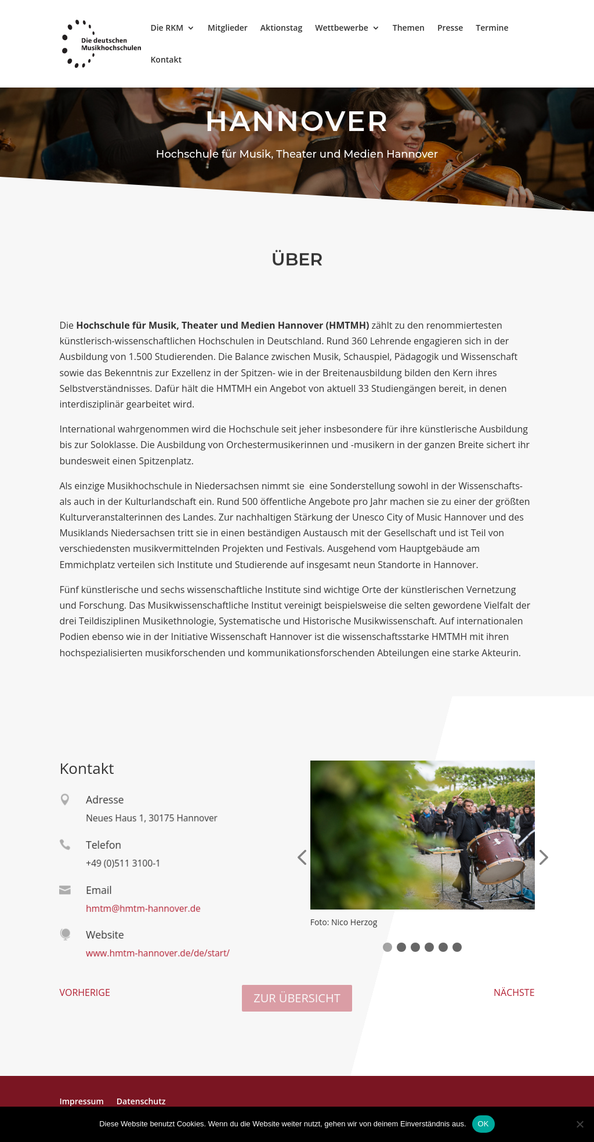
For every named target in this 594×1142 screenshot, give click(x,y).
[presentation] (301, 858)
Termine (492, 28)
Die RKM (166, 28)
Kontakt (166, 60)
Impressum (81, 1101)
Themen (409, 28)
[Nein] (579, 1124)
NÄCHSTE (514, 992)
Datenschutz (141, 1101)
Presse (450, 28)
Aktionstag (281, 28)
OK (483, 1123)
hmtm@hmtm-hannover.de (140, 908)
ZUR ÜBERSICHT (296, 998)
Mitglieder (228, 28)
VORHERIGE (84, 992)
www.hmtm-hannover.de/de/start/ (154, 953)
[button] (387, 947)
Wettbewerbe (341, 28)
